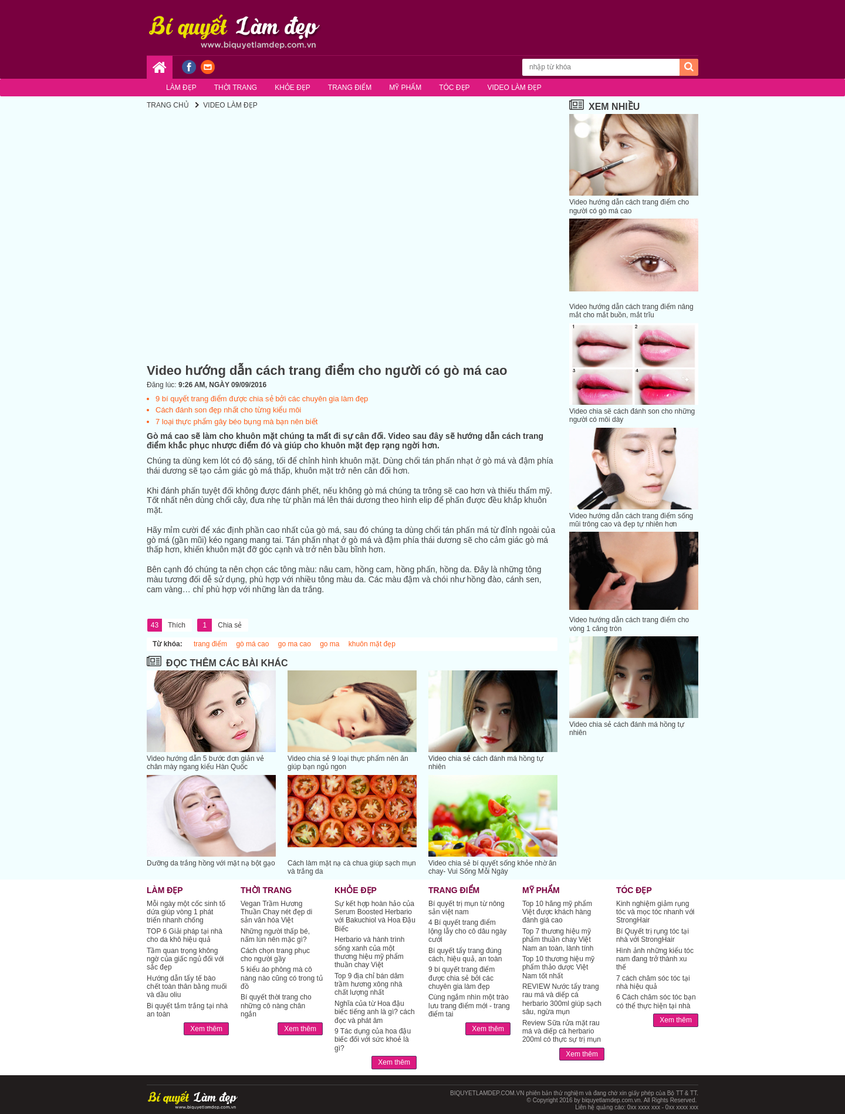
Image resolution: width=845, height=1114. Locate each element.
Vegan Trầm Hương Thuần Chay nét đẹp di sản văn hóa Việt (276, 912)
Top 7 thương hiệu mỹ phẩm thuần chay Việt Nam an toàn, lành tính (557, 939)
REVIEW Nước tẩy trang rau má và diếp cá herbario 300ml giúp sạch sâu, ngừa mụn (561, 999)
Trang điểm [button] (349, 87)
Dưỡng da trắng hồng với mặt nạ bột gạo (211, 863)
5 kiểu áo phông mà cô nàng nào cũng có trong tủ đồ (282, 978)
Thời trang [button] (235, 87)
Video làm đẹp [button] (515, 87)
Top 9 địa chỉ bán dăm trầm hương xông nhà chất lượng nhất (369, 984)
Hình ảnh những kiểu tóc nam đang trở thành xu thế (655, 959)
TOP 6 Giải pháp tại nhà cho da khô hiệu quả (184, 935)
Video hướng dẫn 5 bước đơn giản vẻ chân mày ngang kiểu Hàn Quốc (205, 762)
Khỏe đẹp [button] (292, 87)
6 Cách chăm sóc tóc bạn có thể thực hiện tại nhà (656, 1001)
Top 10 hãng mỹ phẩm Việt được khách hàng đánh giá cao (557, 912)
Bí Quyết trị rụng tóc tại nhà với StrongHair (652, 935)
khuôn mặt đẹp (372, 644)
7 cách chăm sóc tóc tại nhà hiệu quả (653, 982)
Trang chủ (168, 105)
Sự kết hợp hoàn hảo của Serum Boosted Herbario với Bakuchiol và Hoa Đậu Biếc (374, 916)
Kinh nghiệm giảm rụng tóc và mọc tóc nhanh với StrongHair (655, 912)
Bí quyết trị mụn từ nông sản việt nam (466, 908)
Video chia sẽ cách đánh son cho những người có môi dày (632, 415)
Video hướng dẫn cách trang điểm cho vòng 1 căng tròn (629, 624)
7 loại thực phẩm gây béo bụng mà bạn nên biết (236, 421)
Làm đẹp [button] (181, 87)
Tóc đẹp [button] (454, 87)
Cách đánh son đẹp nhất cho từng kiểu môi (228, 409)
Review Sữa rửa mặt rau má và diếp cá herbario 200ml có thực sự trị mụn (561, 1031)
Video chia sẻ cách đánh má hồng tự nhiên (485, 762)
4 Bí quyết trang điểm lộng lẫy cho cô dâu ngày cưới (467, 931)
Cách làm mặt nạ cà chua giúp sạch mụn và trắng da (352, 867)
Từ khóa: (167, 644)
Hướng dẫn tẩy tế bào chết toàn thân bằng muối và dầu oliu (187, 986)
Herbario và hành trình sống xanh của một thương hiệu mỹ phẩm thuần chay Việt (369, 952)
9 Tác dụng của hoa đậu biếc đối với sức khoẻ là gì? (372, 1039)
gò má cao (252, 644)
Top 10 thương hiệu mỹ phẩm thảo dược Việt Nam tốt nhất (558, 967)
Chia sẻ (219, 625)
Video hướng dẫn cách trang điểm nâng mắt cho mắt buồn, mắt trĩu (631, 311)
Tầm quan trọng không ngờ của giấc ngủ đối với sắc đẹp (185, 959)
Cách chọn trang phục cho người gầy (275, 955)
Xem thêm (206, 1029)
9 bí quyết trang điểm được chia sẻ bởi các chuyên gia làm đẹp (262, 398)
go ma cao (294, 644)
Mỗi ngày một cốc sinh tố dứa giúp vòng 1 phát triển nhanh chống (186, 912)
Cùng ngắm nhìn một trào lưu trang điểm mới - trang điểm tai (469, 1005)
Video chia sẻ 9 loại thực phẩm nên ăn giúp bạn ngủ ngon (348, 762)
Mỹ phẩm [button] (405, 87)
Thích (166, 625)
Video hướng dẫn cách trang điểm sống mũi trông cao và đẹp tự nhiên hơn (631, 520)
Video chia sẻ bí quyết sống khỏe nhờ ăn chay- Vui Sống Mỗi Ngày (492, 867)
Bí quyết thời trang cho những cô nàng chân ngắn (276, 1005)
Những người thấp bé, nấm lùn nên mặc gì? (275, 935)
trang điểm (210, 644)
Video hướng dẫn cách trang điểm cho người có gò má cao (629, 206)
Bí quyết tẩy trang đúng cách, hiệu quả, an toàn (465, 955)
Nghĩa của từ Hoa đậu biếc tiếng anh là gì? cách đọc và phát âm (374, 1012)
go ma (329, 644)
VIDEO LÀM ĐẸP (230, 105)
